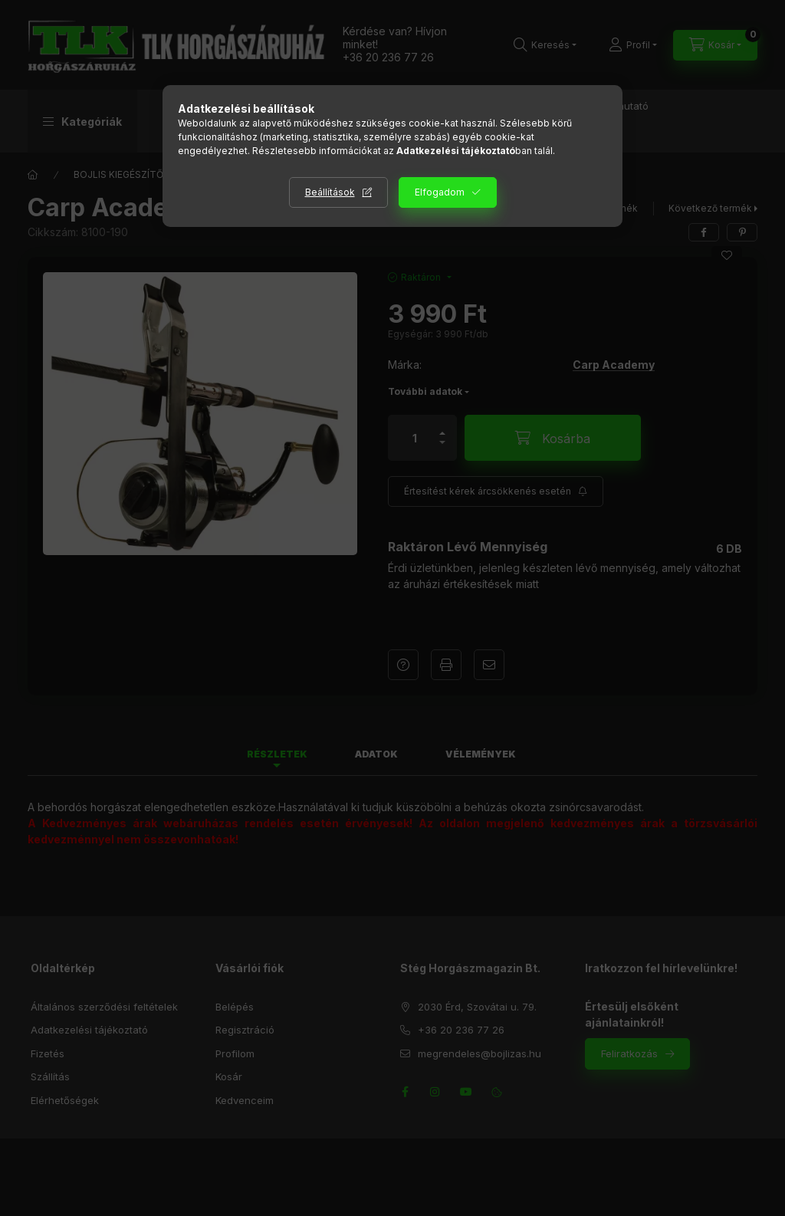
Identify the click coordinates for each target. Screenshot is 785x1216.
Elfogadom (440, 192)
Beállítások (330, 192)
